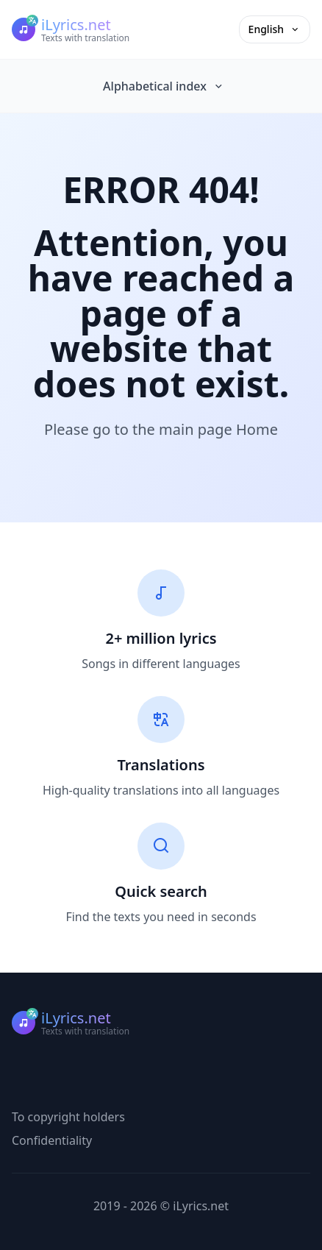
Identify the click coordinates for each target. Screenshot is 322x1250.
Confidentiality (52, 1140)
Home (257, 429)
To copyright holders (68, 1117)
